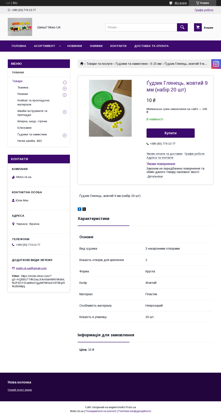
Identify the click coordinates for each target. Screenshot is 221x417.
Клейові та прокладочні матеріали (33, 102)
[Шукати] (182, 27)
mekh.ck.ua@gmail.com (31, 268)
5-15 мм (155, 63)
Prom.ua (131, 407)
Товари (17, 81)
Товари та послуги (99, 63)
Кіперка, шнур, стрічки (32, 121)
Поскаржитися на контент (100, 411)
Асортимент (44, 46)
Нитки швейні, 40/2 (29, 140)
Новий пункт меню (20, 389)
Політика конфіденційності (134, 411)
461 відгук (180, 3)
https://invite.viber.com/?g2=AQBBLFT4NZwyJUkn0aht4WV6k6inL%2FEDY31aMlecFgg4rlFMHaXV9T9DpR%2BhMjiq (38, 281)
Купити (171, 133)
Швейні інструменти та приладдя (32, 112)
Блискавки (24, 127)
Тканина (22, 87)
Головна (19, 46)
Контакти (118, 46)
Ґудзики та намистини (131, 63)
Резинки (22, 94)
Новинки (74, 46)
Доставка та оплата (151, 46)
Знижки (96, 46)
